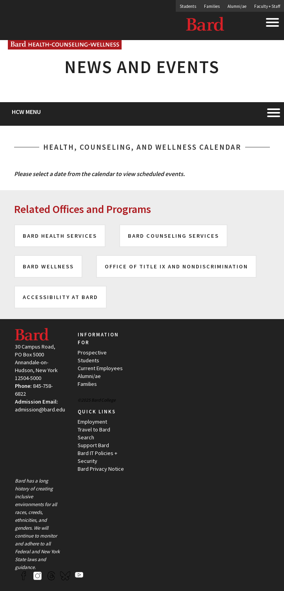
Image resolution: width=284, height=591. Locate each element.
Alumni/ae (237, 6)
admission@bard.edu (40, 409)
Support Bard (93, 445)
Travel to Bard (94, 429)
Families (212, 6)
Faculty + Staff (267, 6)
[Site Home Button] (65, 46)
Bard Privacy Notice (101, 468)
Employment (92, 421)
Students (188, 6)
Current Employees (100, 368)
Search (86, 437)
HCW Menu (26, 112)
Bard (205, 25)
